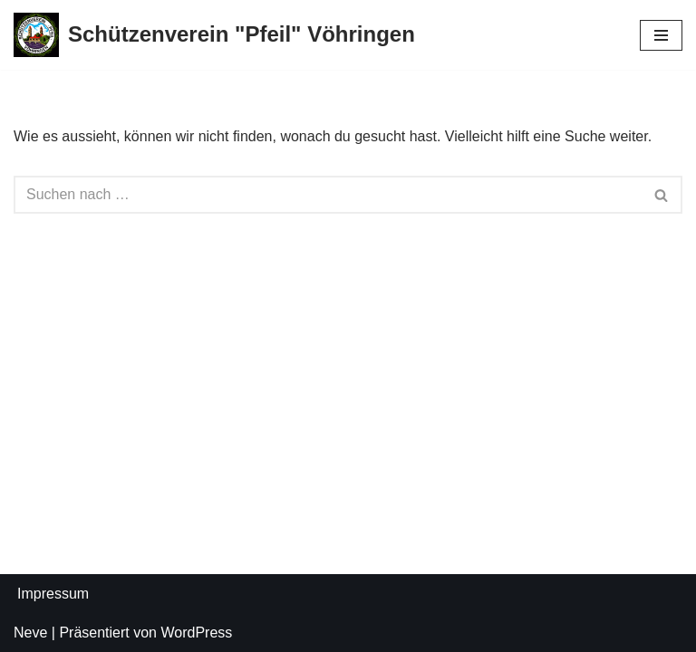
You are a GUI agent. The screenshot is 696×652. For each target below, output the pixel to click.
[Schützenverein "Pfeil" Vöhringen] (214, 35)
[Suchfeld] (328, 195)
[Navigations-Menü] (661, 35)
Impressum (53, 593)
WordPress (196, 632)
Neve (30, 632)
